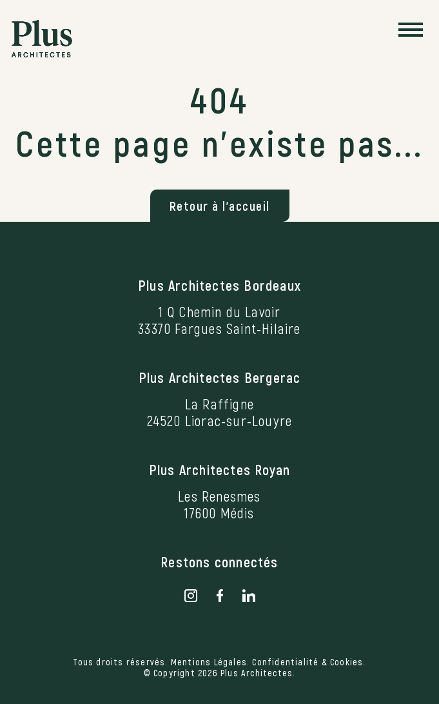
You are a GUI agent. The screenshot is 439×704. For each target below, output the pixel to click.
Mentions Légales (209, 661)
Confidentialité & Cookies (307, 661)
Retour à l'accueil (220, 205)
